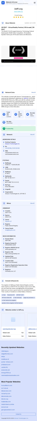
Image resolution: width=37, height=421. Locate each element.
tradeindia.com (6, 401)
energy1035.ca (6, 372)
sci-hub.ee (4, 388)
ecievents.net (5, 370)
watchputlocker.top (9, 329)
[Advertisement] (18, 40)
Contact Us (18, 414)
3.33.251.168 (8, 148)
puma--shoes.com (7, 362)
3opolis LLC (8, 221)
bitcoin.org (4, 399)
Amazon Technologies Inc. (12, 143)
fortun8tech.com (6, 385)
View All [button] (33, 92)
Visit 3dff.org (18, 11)
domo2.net (4, 407)
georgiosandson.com (8, 410)
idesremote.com (6, 396)
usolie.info (4, 367)
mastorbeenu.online (7, 404)
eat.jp (3, 356)
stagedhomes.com (7, 354)
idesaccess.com (6, 391)
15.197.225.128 (16, 148)
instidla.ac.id (5, 359)
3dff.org (26, 98)
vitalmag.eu (4, 351)
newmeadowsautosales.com (10, 375)
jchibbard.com (5, 364)
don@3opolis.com (10, 230)
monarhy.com (5, 393)
